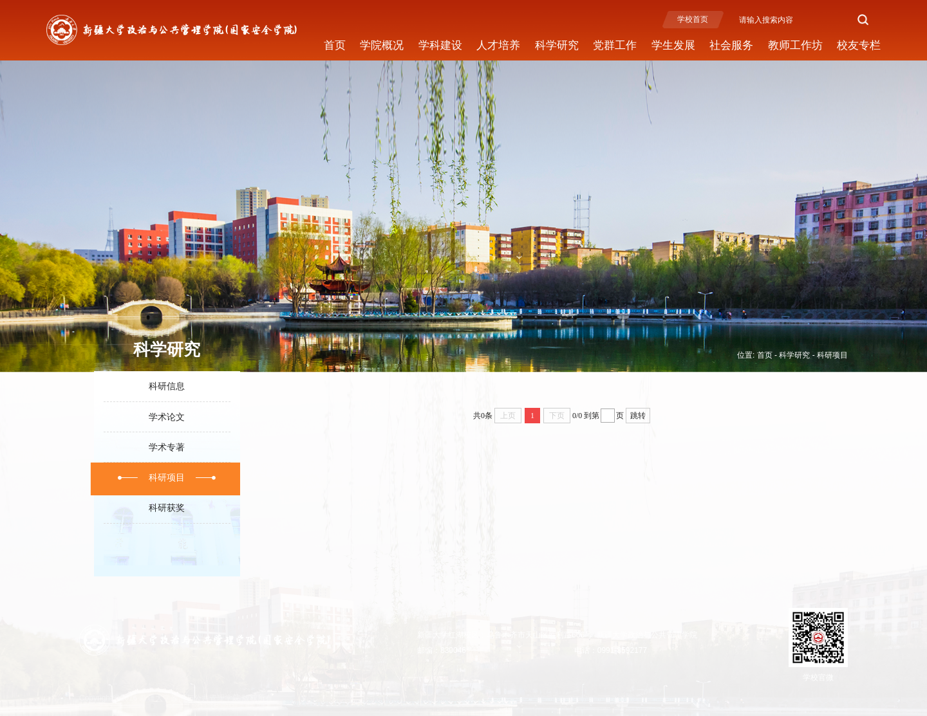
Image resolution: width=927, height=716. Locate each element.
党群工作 (615, 45)
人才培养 (498, 45)
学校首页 (692, 19)
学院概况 (382, 45)
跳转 (638, 415)
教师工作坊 (795, 45)
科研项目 (832, 355)
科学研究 (557, 45)
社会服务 (731, 45)
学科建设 (440, 45)
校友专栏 (859, 45)
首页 (335, 45)
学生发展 (673, 45)
